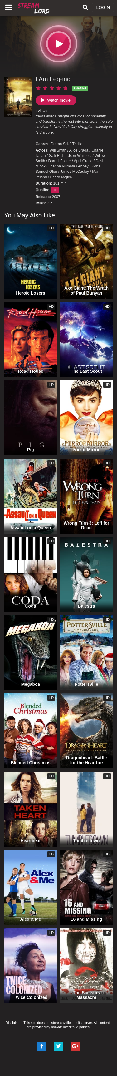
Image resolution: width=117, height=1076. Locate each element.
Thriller (78, 144)
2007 (56, 197)
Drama (56, 144)
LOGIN (103, 7)
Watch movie (56, 100)
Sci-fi (67, 144)
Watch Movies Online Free (34, 8)
